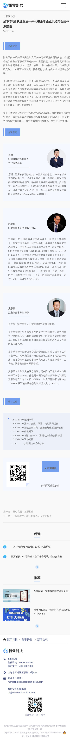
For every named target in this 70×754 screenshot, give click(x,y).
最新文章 (38, 729)
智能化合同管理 (48, 726)
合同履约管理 (34, 726)
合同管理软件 (22, 726)
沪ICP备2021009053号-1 (51, 733)
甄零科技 (12, 639)
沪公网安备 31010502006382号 (35, 736)
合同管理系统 (10, 726)
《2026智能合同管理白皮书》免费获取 (31, 546)
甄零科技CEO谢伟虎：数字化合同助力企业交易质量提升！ (38, 556)
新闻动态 (42, 639)
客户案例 (60, 726)
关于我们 (27, 639)
